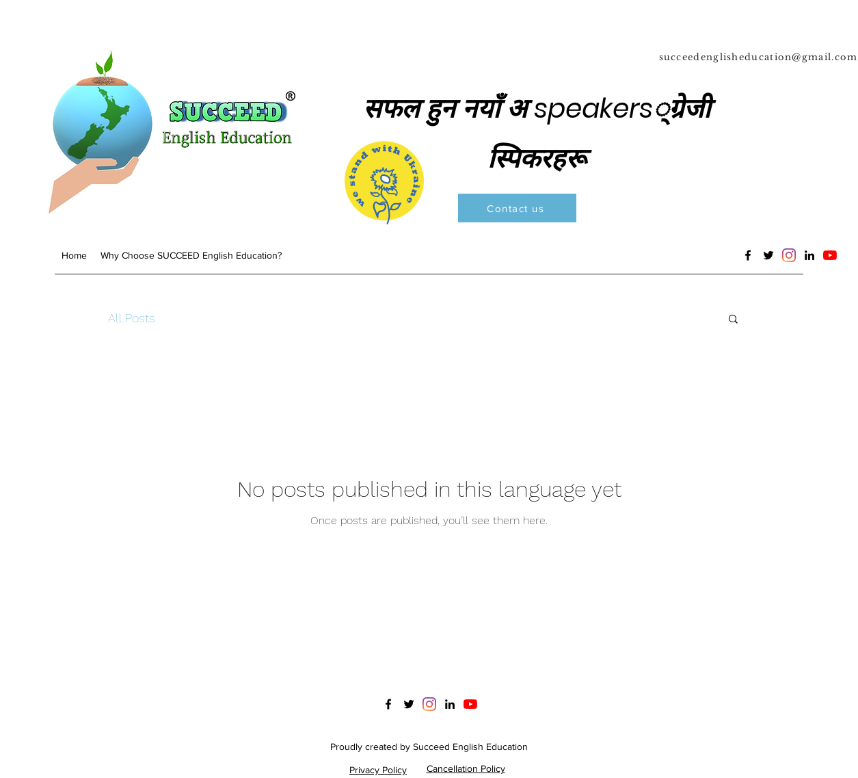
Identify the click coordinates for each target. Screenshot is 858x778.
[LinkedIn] (809, 255)
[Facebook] (748, 255)
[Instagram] (789, 255)
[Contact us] (517, 208)
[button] (733, 320)
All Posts (131, 318)
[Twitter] (768, 255)
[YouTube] (830, 255)
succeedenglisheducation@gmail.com (758, 57)
